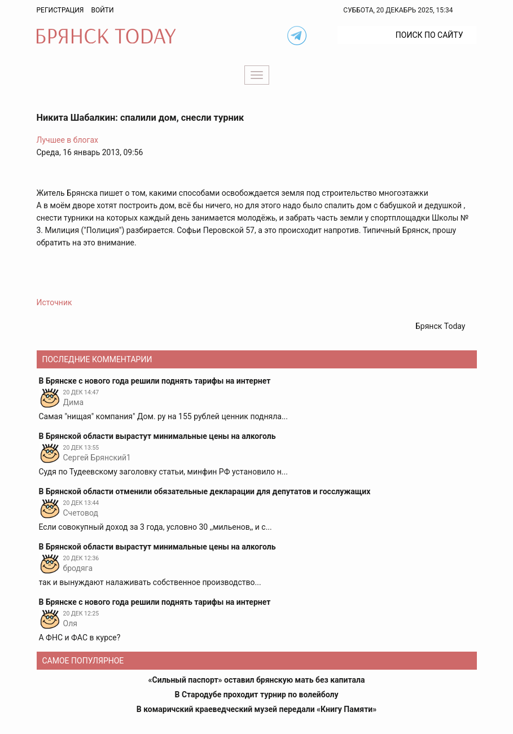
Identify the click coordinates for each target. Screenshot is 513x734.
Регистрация (60, 10)
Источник (54, 302)
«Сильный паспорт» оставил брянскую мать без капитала (256, 679)
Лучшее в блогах (68, 139)
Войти (102, 10)
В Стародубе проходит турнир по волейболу (256, 694)
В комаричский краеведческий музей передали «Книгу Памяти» (256, 709)
